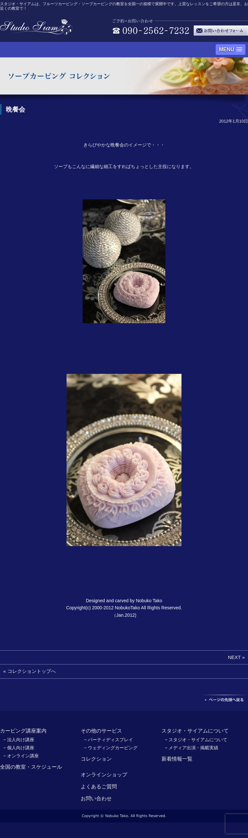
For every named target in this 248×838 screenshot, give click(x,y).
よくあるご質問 (99, 786)
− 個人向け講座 (18, 747)
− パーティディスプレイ (108, 739)
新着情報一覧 (176, 759)
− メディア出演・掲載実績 (191, 747)
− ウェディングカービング (111, 747)
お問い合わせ (96, 798)
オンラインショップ (104, 774)
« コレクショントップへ (29, 671)
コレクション (96, 759)
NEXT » (236, 657)
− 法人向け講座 (18, 739)
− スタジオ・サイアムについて (196, 739)
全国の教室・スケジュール (31, 767)
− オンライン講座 (21, 755)
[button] (230, 49)
